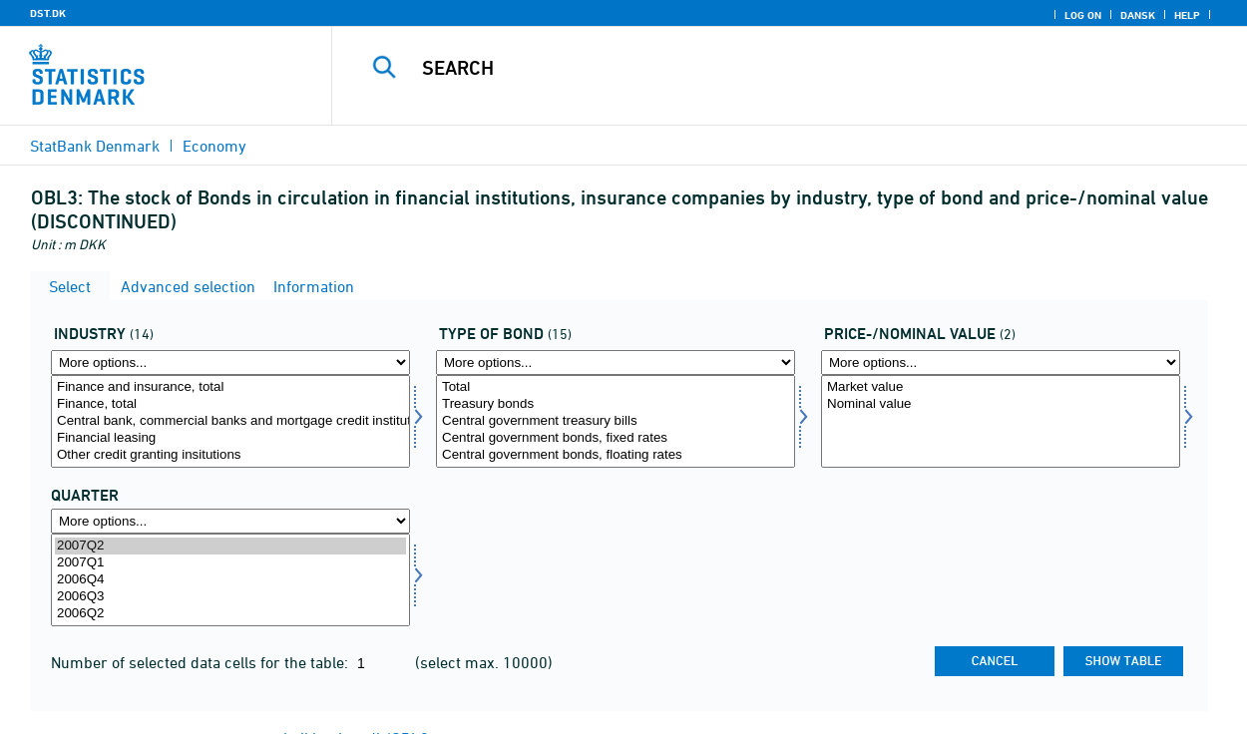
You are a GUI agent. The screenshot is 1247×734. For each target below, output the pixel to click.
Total (615, 387)
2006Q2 (230, 613)
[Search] (775, 68)
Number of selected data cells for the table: (201, 662)
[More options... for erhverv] (230, 362)
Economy (214, 146)
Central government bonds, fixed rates (615, 438)
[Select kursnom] (1000, 421)
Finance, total (230, 404)
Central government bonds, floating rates (615, 455)
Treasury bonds (615, 404)
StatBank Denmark (95, 146)
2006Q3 (230, 596)
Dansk (1137, 15)
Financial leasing (230, 438)
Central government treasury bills (615, 421)
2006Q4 (230, 579)
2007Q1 (230, 562)
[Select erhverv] (230, 421)
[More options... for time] (230, 521)
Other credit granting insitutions (230, 455)
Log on (1082, 15)
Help (1187, 15)
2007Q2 (230, 546)
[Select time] (230, 580)
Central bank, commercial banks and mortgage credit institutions (230, 421)
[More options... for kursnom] (1000, 362)
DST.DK (48, 13)
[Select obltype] (615, 421)
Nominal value (1000, 404)
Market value (1000, 387)
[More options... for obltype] (615, 362)
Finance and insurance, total (230, 387)
